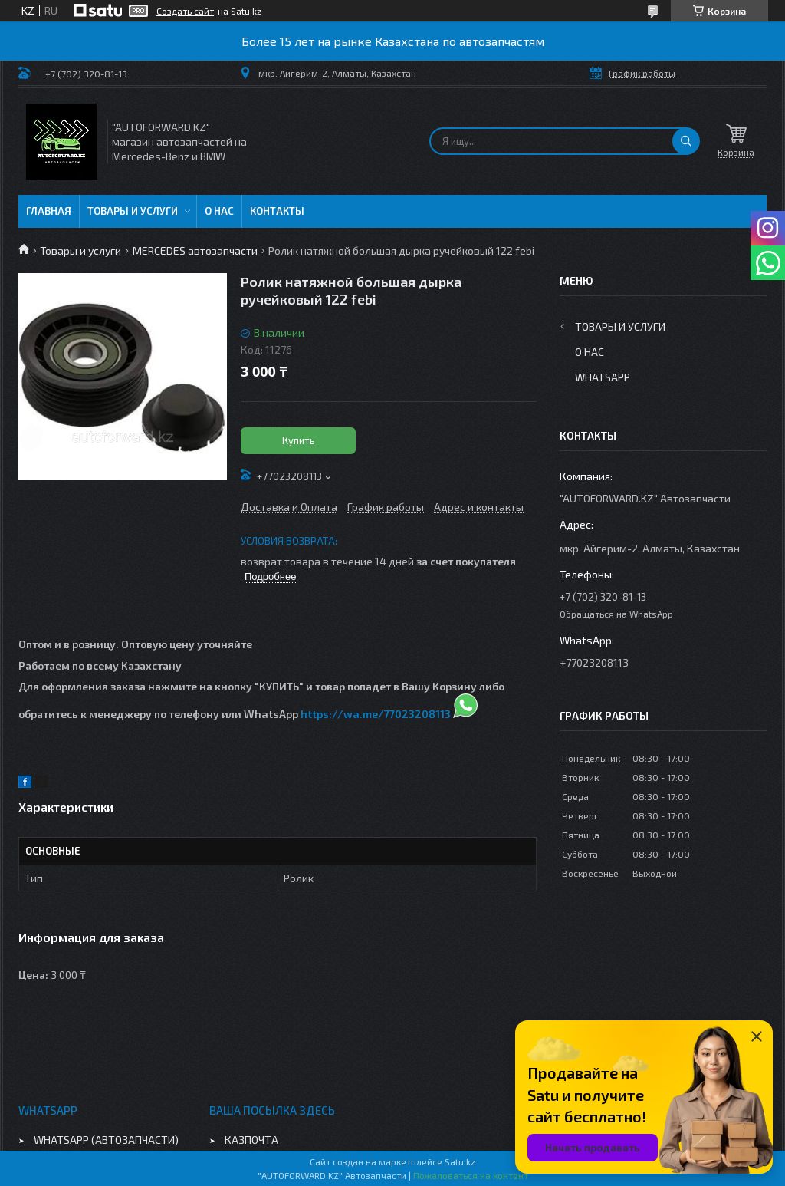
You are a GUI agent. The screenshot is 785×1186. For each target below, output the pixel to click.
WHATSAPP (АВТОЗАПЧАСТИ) (106, 1139)
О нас (219, 211)
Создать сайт (185, 10)
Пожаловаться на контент (470, 1175)
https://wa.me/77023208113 (376, 713)
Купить (298, 440)
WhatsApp (602, 377)
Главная (48, 211)
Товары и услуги (132, 211)
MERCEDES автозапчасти (195, 250)
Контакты (277, 211)
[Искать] (686, 141)
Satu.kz (460, 1161)
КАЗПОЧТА (251, 1139)
